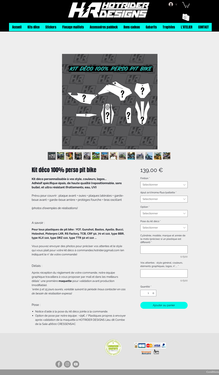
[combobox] (164, 184)
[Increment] (153, 293)
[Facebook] (58, 364)
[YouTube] (75, 364)
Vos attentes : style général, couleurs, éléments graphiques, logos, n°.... (161, 264)
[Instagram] (67, 364)
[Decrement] (143, 293)
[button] (186, 4)
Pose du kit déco (150, 221)
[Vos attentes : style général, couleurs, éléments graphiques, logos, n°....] (164, 273)
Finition (145, 178)
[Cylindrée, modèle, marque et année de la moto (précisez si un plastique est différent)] (164, 249)
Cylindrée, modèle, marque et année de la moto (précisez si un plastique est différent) (162, 239)
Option (145, 206)
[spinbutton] (148, 293)
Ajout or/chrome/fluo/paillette (158, 192)
